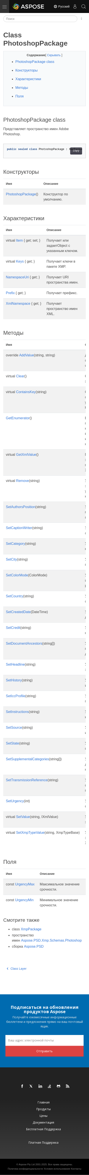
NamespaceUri (17, 277)
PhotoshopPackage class (34, 62)
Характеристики (28, 79)
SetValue (23, 817)
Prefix (10, 293)
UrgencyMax (25, 884)
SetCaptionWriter (19, 528)
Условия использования (57, 1168)
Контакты (76, 1168)
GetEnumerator (17, 418)
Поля (19, 96)
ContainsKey (26, 392)
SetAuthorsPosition (20, 507)
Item (19, 240)
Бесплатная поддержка (43, 1129)
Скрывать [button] (54, 55)
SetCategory (15, 543)
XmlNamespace (18, 303)
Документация (43, 1122)
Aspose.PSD (34, 946)
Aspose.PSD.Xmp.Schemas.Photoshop (51, 940)
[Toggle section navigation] (81, 19)
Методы (21, 87)
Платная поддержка (43, 1142)
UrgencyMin (24, 900)
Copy (76, 150)
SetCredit (13, 628)
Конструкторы (26, 70)
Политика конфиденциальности (25, 1168)
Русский (61, 6)
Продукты (43, 1109)
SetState (12, 743)
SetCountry (14, 596)
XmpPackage (31, 929)
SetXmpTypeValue (30, 832)
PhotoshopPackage (21, 194)
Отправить (44, 1051)
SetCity (11, 559)
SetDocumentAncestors (24, 643)
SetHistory (14, 680)
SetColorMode (17, 575)
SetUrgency (15, 801)
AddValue (26, 355)
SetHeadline (15, 664)
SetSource (14, 727)
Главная (43, 1102)
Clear (20, 376)
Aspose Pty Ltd (27, 1164)
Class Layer (16, 968)
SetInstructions (17, 712)
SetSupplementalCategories (27, 759)
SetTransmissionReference (26, 780)
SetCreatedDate (18, 612)
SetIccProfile (15, 696)
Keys (20, 261)
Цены (43, 1116)
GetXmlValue (26, 454)
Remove (22, 481)
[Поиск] (40, 19)
